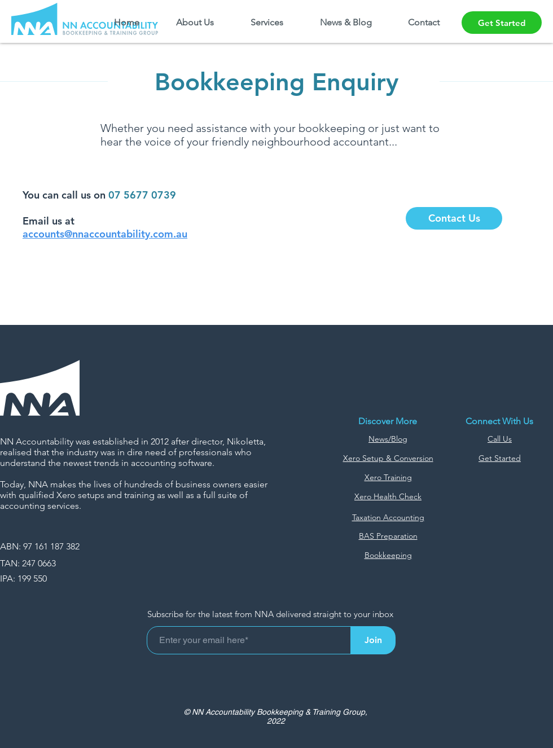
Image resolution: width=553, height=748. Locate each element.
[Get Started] (502, 22)
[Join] (373, 640)
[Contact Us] (454, 218)
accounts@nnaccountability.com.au (105, 233)
